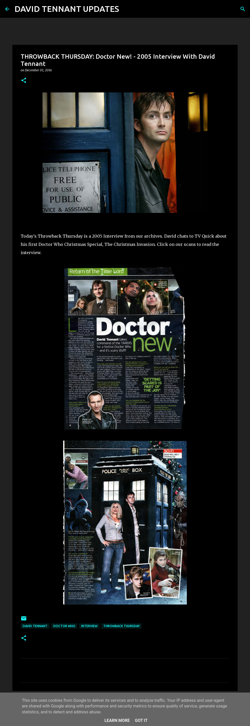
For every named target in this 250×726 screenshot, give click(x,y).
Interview (89, 626)
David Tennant (35, 626)
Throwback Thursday (121, 626)
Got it (141, 720)
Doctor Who (64, 626)
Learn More (117, 720)
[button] (24, 80)
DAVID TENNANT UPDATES (66, 8)
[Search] (126, 9)
